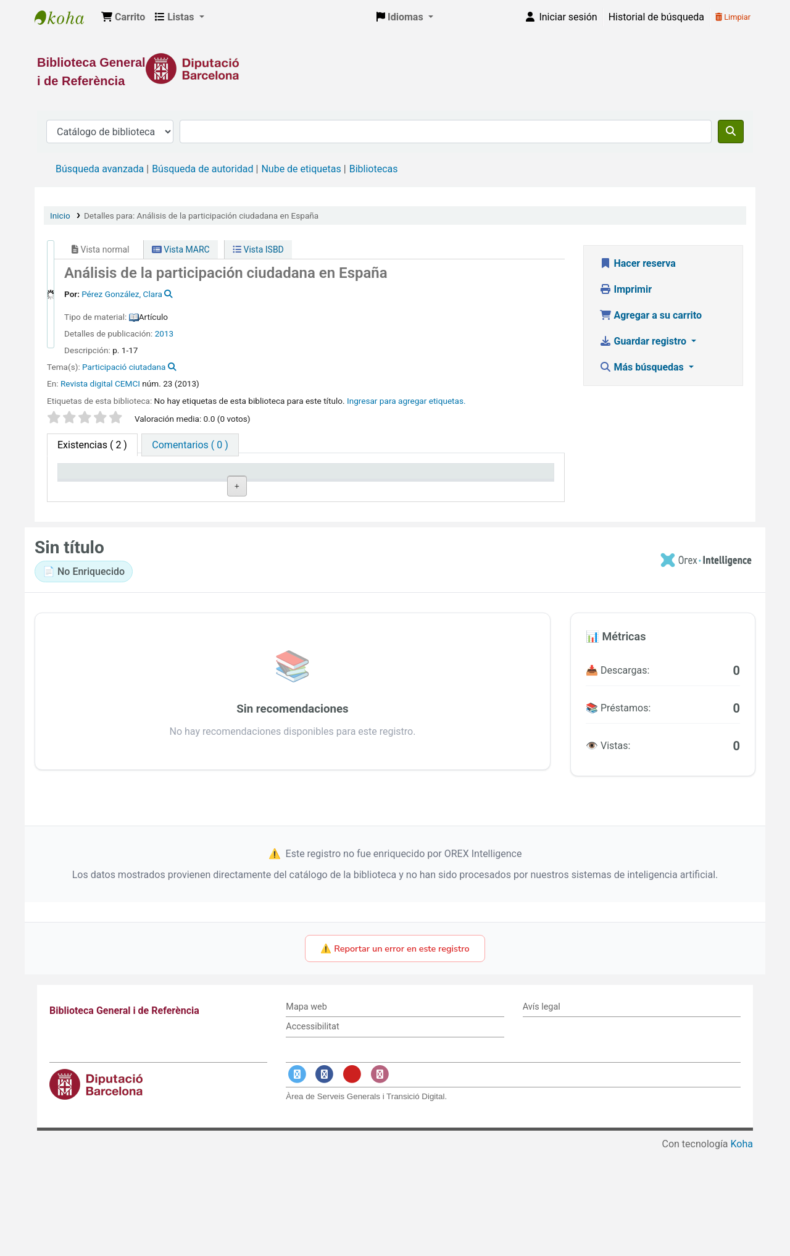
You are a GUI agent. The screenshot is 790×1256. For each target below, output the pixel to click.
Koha (742, 1248)
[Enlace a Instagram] (379, 1178)
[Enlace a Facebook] (325, 1178)
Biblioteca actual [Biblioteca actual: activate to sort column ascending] (198, 489)
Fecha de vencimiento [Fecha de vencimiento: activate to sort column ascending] (486, 483)
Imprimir (625, 289)
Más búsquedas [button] (642, 367)
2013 (164, 333)
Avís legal (541, 1111)
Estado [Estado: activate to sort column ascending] (376, 489)
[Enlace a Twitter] (297, 1178)
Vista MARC (181, 249)
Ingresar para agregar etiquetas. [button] (406, 401)
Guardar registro (644, 341)
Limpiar (732, 17)
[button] (123, 17)
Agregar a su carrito (650, 315)
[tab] (189, 444)
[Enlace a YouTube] (352, 1178)
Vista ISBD (258, 249)
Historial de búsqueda (656, 17)
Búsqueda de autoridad (202, 169)
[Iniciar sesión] (560, 17)
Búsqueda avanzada (100, 169)
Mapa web (306, 1111)
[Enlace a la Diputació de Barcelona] (395, 68)
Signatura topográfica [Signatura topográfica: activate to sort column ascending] (286, 483)
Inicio (60, 215)
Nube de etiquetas (301, 169)
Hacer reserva (637, 263)
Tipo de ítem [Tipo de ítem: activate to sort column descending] (90, 489)
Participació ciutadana (123, 367)
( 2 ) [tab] (92, 445)
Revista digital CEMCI (100, 383)
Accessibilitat (312, 1131)
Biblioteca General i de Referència (65, 17)
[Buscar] (731, 131)
